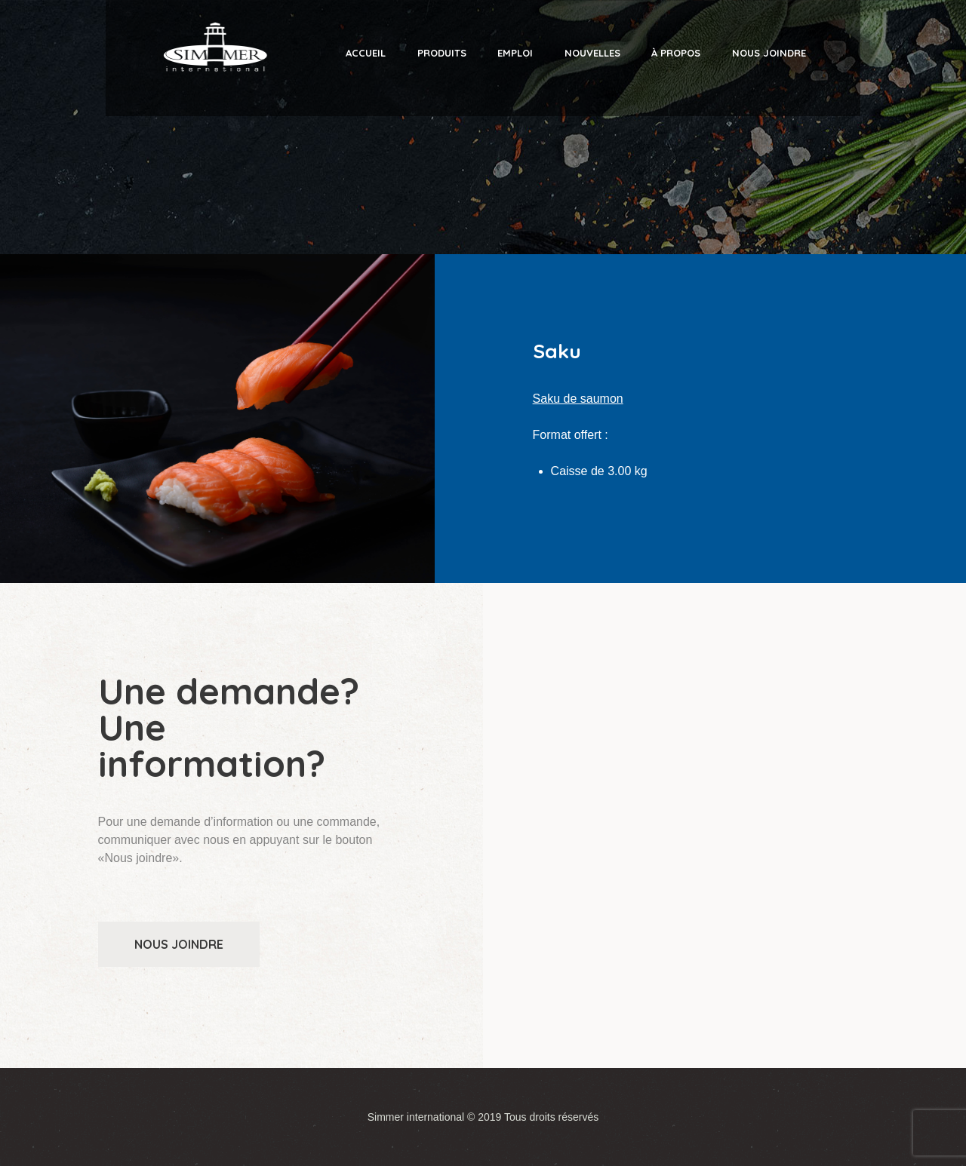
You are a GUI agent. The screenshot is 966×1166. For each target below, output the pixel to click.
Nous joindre (178, 944)
